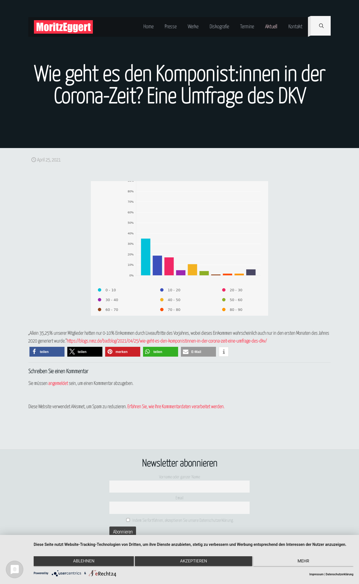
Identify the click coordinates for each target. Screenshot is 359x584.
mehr (306, 562)
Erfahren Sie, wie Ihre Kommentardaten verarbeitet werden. (175, 407)
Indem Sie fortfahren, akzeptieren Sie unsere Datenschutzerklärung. (180, 520)
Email (179, 498)
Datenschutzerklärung (339, 574)
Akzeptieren (193, 562)
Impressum (316, 574)
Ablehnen (81, 562)
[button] (47, 352)
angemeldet (58, 383)
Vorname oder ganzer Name (179, 477)
